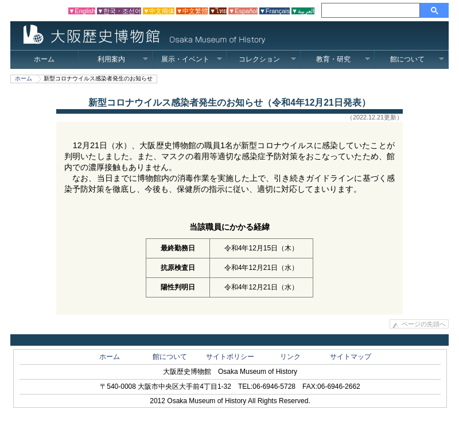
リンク (290, 357)
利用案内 (123, 59)
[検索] (372, 10)
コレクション (268, 59)
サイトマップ (350, 357)
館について (417, 59)
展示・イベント (192, 59)
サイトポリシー (230, 357)
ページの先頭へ (424, 323)
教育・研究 (343, 59)
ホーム (44, 59)
